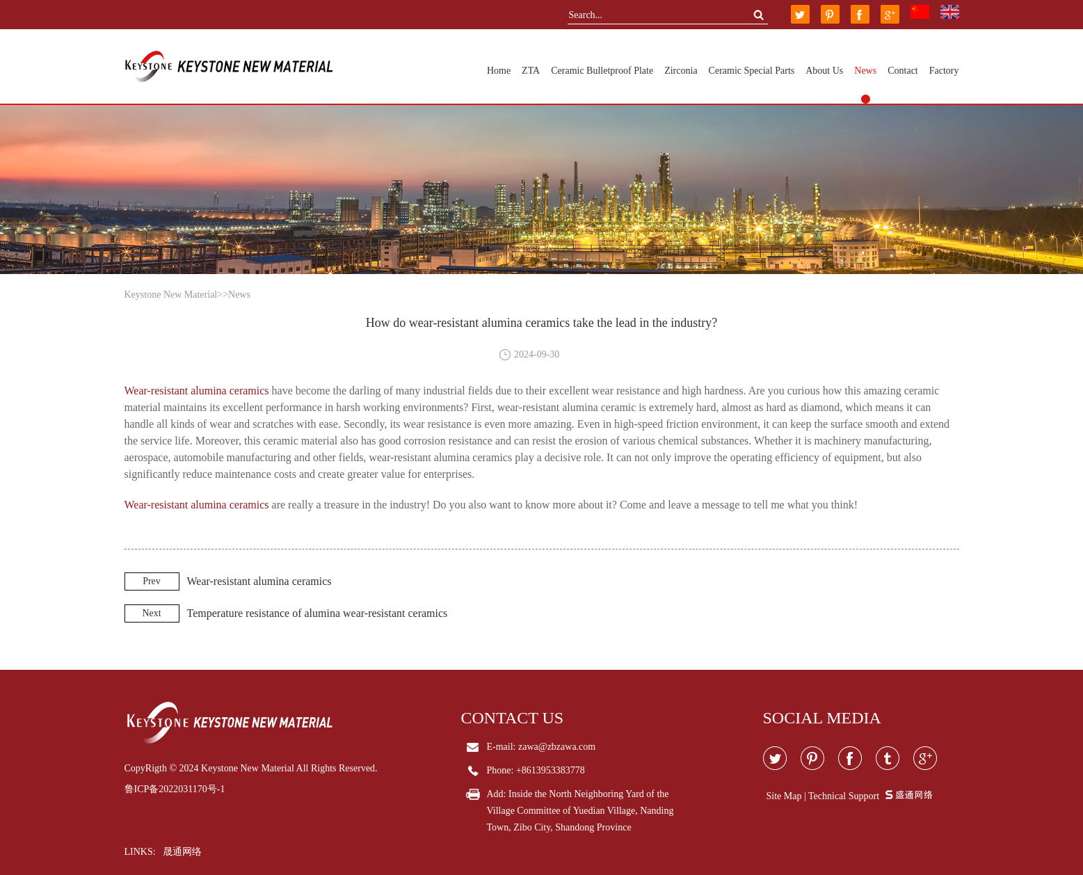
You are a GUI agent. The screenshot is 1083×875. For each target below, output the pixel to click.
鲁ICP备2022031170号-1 (175, 789)
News (865, 70)
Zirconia (680, 70)
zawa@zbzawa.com (556, 746)
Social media (822, 718)
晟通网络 (182, 851)
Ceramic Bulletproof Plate (602, 70)
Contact (903, 70)
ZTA (531, 70)
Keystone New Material (171, 294)
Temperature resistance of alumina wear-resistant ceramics (317, 613)
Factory (944, 70)
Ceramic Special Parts (752, 70)
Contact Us (512, 718)
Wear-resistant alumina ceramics (197, 390)
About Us (824, 70)
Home (499, 70)
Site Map (784, 796)
